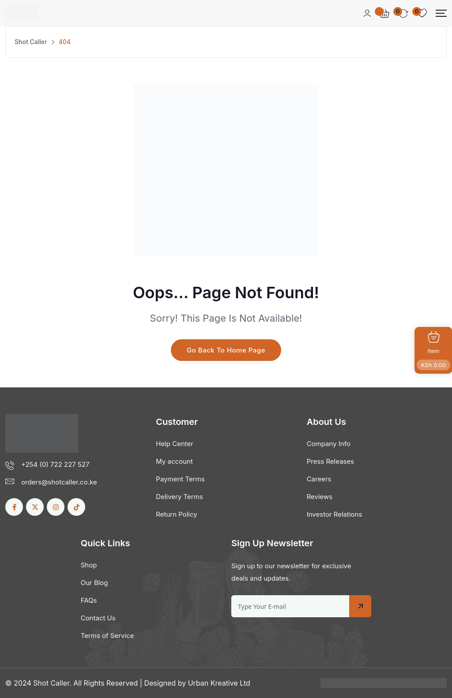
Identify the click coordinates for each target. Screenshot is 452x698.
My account (174, 461)
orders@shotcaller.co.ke (59, 482)
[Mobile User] (367, 13)
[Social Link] (14, 507)
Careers (319, 479)
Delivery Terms (179, 496)
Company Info (328, 443)
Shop (89, 565)
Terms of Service (107, 635)
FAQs (89, 600)
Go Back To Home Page (226, 350)
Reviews (320, 496)
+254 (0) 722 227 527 (55, 464)
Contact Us (98, 618)
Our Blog (94, 582)
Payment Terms (180, 479)
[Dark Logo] (21, 13)
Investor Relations (334, 514)
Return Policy (176, 514)
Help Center (174, 443)
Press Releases (330, 461)
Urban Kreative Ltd (219, 683)
